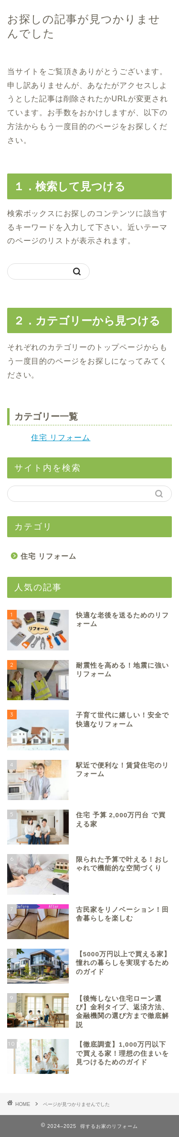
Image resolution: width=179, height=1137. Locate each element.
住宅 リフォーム (60, 437)
